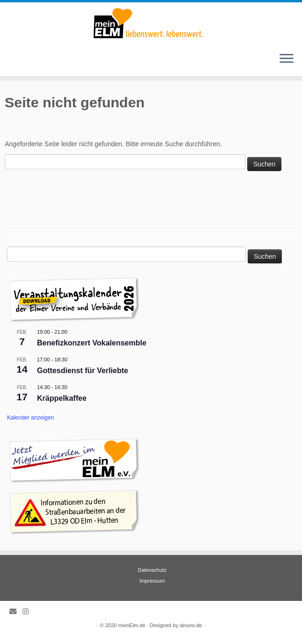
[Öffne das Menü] (287, 59)
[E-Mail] (15, 611)
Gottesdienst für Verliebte (82, 371)
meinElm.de (131, 625)
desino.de (191, 625)
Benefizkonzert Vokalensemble (92, 343)
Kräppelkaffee (62, 398)
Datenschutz (152, 570)
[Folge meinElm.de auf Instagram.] (28, 611)
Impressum (152, 581)
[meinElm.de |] (151, 23)
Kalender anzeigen (30, 417)
